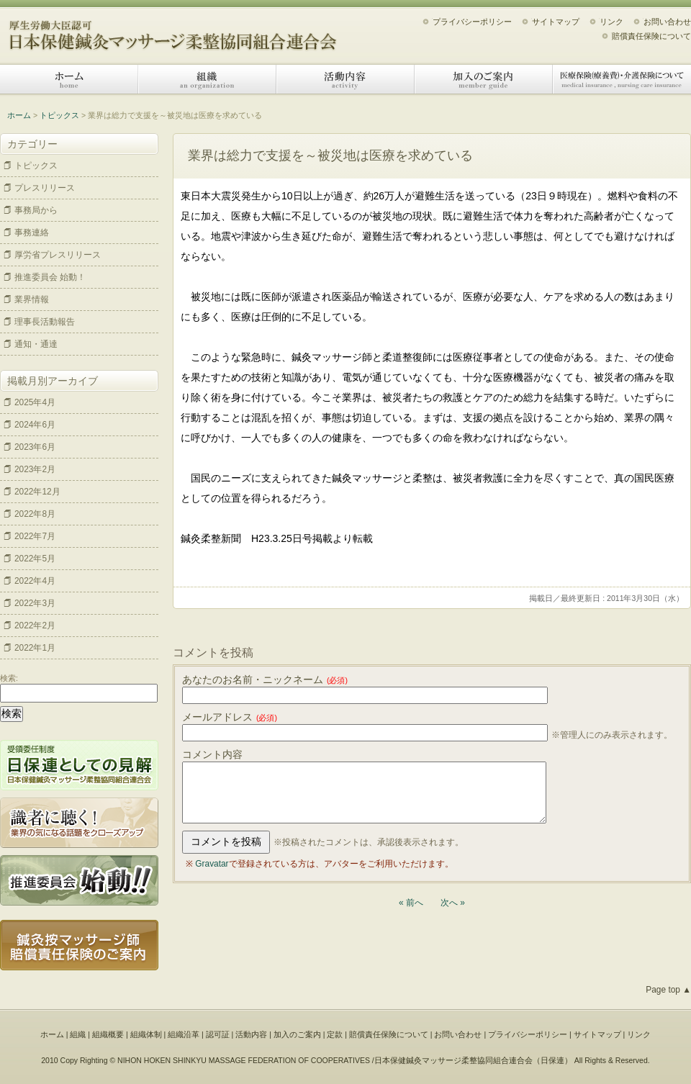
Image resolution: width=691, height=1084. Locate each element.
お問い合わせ (667, 21)
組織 (207, 79)
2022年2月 (34, 625)
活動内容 (345, 79)
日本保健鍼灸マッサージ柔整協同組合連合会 (173, 30)
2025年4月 (34, 402)
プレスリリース (44, 188)
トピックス (59, 115)
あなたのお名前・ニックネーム (265, 679)
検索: (9, 678)
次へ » (453, 903)
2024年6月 (34, 425)
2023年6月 (34, 447)
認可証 (218, 1034)
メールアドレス (229, 717)
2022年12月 (37, 492)
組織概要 (108, 1034)
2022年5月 (34, 559)
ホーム (69, 79)
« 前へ (411, 903)
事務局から (36, 210)
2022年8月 (34, 514)
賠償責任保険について (651, 36)
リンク (611, 21)
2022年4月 (34, 581)
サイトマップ (555, 21)
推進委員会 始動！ (50, 277)
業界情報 (31, 299)
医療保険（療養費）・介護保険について (622, 79)
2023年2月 (34, 469)
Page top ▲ (668, 990)
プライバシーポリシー (472, 21)
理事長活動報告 (44, 322)
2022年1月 (34, 648)
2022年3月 (34, 603)
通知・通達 (36, 344)
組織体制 (146, 1034)
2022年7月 (34, 536)
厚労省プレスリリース (57, 255)
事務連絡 (31, 232)
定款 (335, 1034)
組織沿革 (183, 1034)
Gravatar (211, 864)
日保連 (552, 1060)
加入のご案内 (484, 79)
